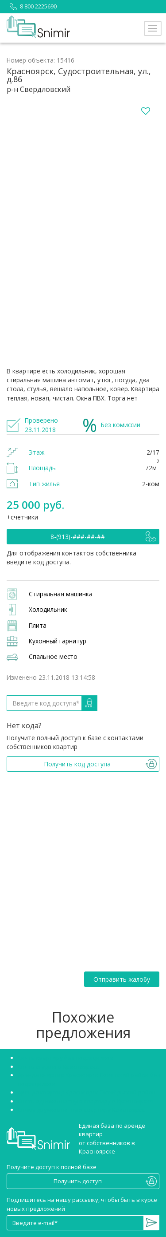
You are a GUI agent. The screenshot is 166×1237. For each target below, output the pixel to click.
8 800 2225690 (32, 6)
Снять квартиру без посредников (65, 1058)
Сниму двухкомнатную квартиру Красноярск (81, 1110)
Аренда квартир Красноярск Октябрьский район (87, 1092)
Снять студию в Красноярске (58, 1066)
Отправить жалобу (121, 979)
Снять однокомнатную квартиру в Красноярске (85, 1101)
